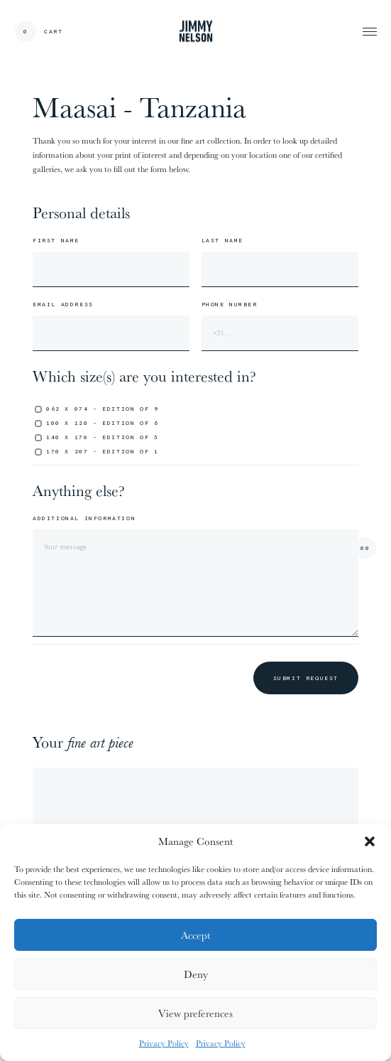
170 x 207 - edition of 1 (102, 451)
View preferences (195, 1013)
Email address (63, 304)
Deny (196, 973)
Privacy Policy (164, 1043)
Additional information (84, 518)
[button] (370, 841)
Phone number (230, 304)
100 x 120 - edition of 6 (102, 422)
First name (56, 240)
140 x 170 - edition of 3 (102, 437)
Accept (195, 934)
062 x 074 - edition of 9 (102, 408)
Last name (222, 240)
